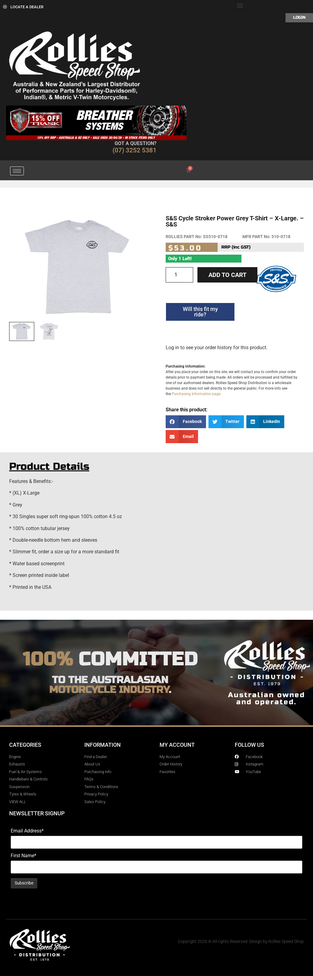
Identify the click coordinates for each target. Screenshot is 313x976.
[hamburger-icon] (17, 170)
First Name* (23, 855)
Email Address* (27, 830)
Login (299, 17)
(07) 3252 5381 (134, 150)
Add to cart (227, 275)
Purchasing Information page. (196, 394)
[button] (240, 5)
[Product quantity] (179, 274)
